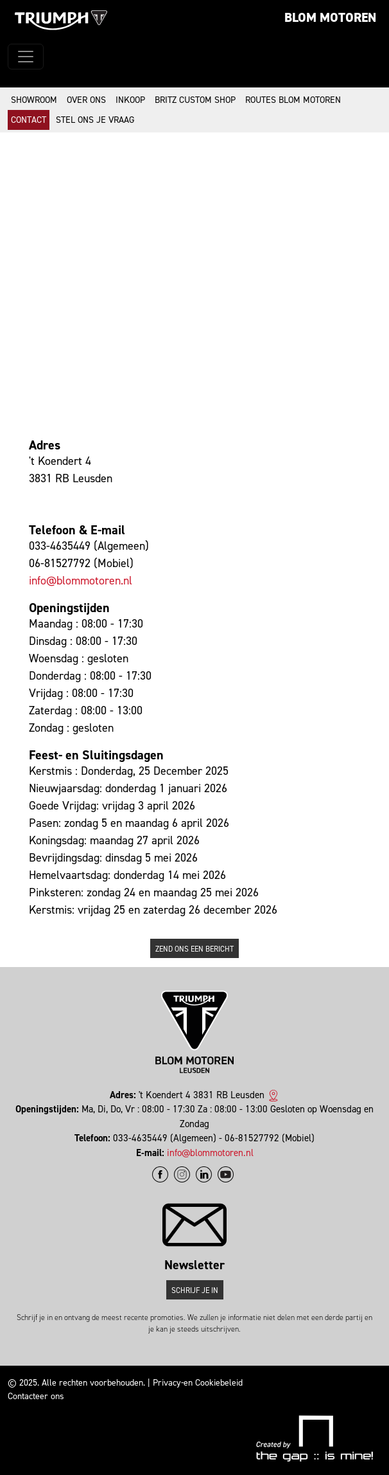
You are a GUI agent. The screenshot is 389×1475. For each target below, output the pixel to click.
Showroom (34, 100)
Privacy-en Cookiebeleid (198, 1383)
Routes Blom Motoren (293, 100)
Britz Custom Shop (195, 100)
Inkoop (130, 100)
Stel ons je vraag (95, 120)
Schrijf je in (194, 1290)
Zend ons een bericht (194, 949)
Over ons (86, 100)
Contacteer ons (36, 1396)
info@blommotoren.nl (80, 580)
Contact (28, 120)
